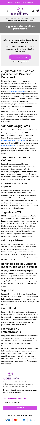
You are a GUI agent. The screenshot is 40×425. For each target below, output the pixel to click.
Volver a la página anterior (20, 62)
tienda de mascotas (8, 145)
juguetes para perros (16, 91)
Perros (13, 18)
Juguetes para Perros (25, 18)
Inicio (7, 18)
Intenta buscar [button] (11, 46)
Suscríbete (20, 408)
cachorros (16, 257)
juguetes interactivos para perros (13, 140)
